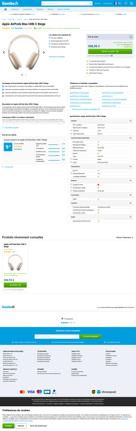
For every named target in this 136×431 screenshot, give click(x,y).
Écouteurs (108, 359)
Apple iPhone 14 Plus (109, 106)
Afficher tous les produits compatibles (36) (85, 109)
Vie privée (49, 404)
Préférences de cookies (71, 404)
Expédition (6, 377)
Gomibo (74, 369)
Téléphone (15, 9)
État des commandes (9, 373)
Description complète (10, 127)
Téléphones (42, 351)
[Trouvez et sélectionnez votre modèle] (66, 3)
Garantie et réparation (9, 381)
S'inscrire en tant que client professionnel (49, 373)
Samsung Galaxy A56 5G (10, 359)
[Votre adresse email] (57, 336)
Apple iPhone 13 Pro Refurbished (80, 102)
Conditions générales (86, 404)
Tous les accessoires (111, 365)
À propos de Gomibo (77, 371)
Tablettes (39, 9)
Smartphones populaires (13, 351)
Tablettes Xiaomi (76, 357)
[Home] (5, 9)
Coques (108, 354)
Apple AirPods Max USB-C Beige (38, 19)
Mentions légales (59, 404)
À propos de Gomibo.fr (38, 404)
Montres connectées (111, 363)
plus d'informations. (97, 401)
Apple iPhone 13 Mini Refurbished (81, 99)
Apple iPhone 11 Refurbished (79, 93)
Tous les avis (7, 167)
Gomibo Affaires (42, 371)
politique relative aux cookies (23, 421)
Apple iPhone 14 (75, 106)
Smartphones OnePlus (43, 357)
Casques (19, 19)
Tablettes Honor (76, 359)
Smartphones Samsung (44, 355)
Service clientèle (64, 9)
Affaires (50, 9)
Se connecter (107, 3)
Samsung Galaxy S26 (9, 357)
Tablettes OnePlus (76, 361)
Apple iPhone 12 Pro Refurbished (112, 93)
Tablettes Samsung (76, 355)
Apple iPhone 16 (7, 355)
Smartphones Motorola (43, 359)
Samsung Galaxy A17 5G (10, 365)
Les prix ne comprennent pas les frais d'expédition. (90, 399)
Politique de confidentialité (79, 375)
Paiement (5, 371)
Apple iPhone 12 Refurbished (79, 96)
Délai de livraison (8, 375)
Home (4, 19)
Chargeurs (109, 357)
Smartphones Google (43, 361)
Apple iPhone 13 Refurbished (111, 102)
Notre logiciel (75, 373)
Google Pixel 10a (8, 361)
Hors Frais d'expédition (16, 289)
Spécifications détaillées (57, 56)
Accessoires (27, 9)
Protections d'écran (111, 355)
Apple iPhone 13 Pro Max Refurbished (114, 99)
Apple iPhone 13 (107, 96)
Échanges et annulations (10, 379)
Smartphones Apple (43, 354)
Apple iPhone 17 (7, 354)
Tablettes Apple (75, 354)
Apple (25, 19)
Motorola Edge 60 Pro (9, 363)
